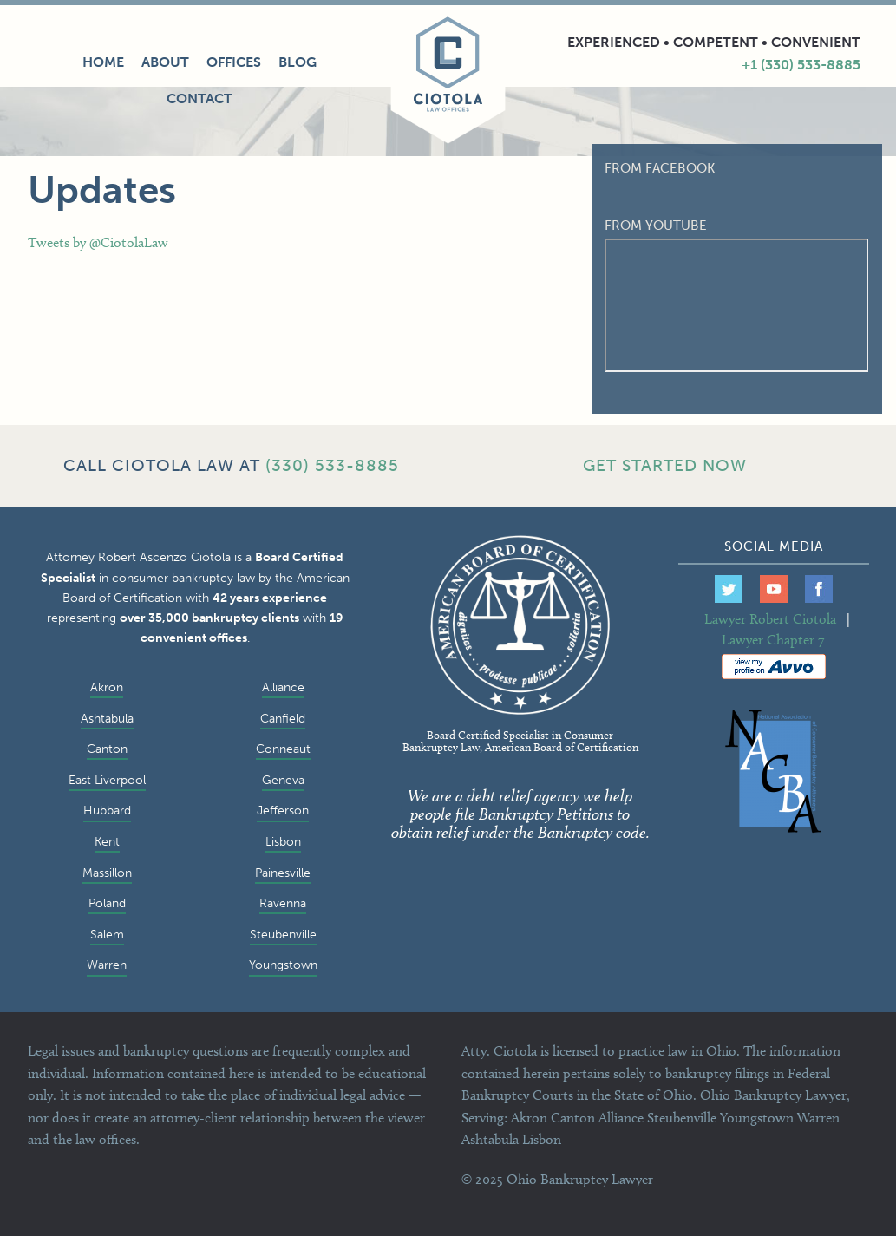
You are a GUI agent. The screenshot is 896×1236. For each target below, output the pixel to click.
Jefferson (283, 810)
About (165, 62)
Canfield (282, 718)
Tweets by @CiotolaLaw (98, 242)
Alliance (283, 687)
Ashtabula (107, 718)
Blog (297, 62)
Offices (233, 62)
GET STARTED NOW (665, 465)
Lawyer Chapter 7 (773, 639)
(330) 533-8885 (332, 465)
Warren (107, 964)
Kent (107, 841)
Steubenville (283, 934)
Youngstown (283, 964)
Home (103, 62)
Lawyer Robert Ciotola (770, 619)
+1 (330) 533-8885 (801, 64)
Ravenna (282, 903)
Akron (106, 687)
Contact (199, 98)
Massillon (107, 872)
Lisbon (283, 841)
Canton (107, 748)
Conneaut (283, 748)
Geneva (283, 780)
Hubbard (107, 810)
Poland (107, 903)
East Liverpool (107, 780)
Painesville (283, 872)
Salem (107, 934)
